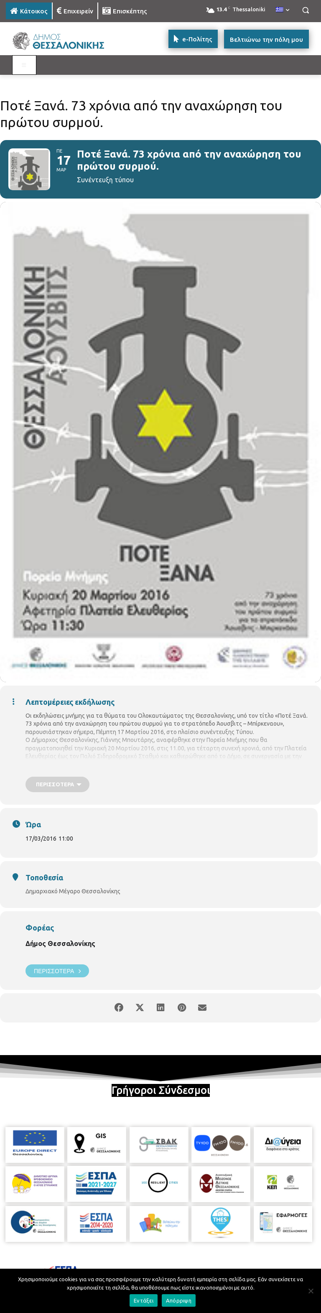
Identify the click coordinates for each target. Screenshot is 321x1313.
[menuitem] (282, 10)
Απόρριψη (178, 1300)
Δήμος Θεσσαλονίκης (60, 943)
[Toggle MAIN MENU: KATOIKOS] (24, 65)
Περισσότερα (57, 971)
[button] (305, 10)
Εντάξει (143, 1300)
